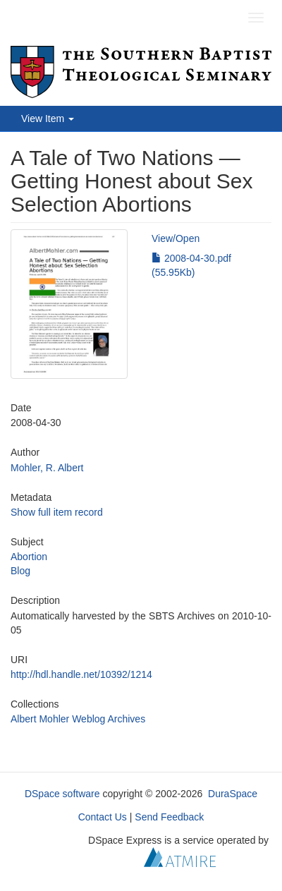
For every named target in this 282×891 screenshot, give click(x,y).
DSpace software (62, 793)
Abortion (29, 556)
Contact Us (102, 817)
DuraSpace (232, 793)
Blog (20, 570)
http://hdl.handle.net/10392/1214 (81, 674)
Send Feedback (169, 817)
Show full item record (57, 512)
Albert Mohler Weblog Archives (78, 719)
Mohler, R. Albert (47, 467)
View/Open (176, 238)
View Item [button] (47, 118)
